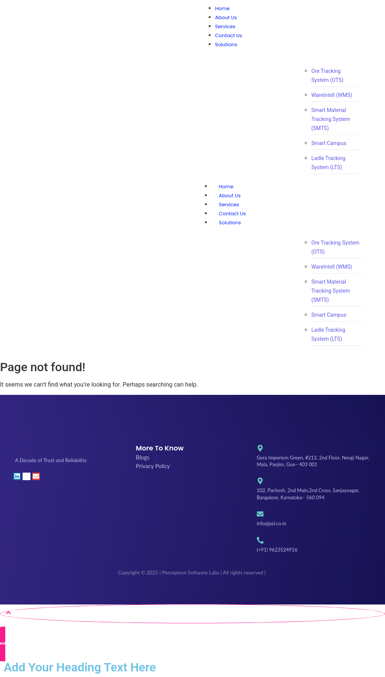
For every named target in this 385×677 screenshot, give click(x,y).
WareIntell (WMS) (331, 95)
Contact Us (232, 213)
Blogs (142, 457)
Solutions (237, 222)
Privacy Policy (153, 465)
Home (226, 186)
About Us (230, 195)
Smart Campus (328, 143)
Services (229, 204)
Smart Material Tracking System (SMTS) (330, 119)
